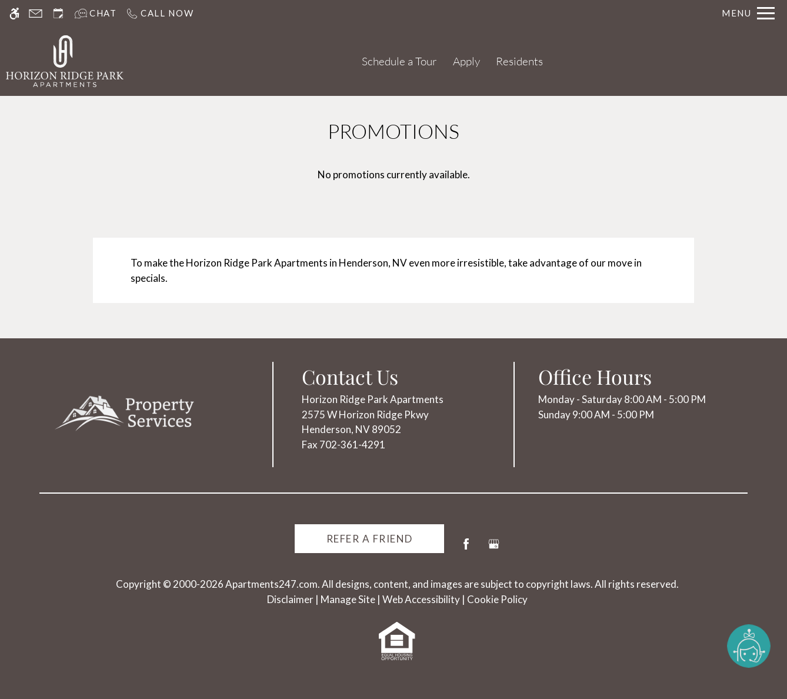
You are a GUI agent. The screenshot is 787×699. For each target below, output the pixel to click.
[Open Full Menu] (748, 13)
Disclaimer (290, 599)
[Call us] (159, 13)
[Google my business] (493, 548)
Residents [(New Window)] (519, 61)
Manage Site (348, 599)
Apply (466, 61)
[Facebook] (466, 548)
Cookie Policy (497, 599)
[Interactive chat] (95, 13)
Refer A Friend (369, 538)
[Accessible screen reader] (14, 13)
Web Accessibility (421, 599)
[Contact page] (35, 13)
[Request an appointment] (58, 13)
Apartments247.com (271, 584)
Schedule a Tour (399, 61)
